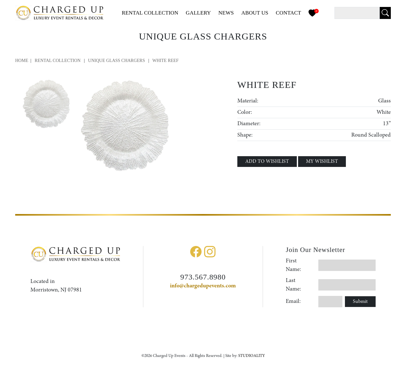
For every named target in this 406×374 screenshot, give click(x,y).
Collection (150, 13)
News (226, 13)
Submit (360, 301)
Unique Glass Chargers (117, 60)
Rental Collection (58, 60)
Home (21, 60)
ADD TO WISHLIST (267, 161)
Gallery (198, 13)
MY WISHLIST (322, 161)
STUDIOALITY (251, 356)
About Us (254, 13)
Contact (288, 13)
